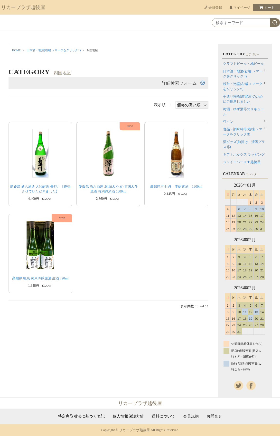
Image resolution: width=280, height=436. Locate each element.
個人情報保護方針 (128, 416)
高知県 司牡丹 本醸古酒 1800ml (176, 186)
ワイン (228, 122)
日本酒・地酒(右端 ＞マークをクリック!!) (54, 50)
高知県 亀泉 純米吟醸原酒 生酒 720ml (40, 278)
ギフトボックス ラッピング (244, 154)
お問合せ (214, 416)
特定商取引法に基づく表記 (81, 416)
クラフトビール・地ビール (243, 64)
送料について (163, 416)
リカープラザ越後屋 (23, 7)
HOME (16, 50)
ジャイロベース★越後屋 (242, 162)
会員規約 (191, 416)
